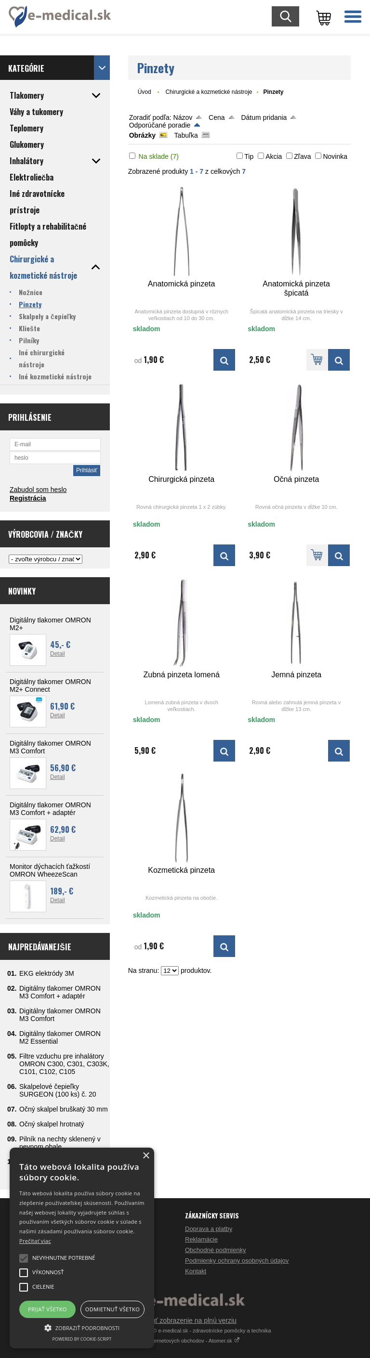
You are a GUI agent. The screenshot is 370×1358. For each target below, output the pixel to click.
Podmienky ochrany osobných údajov (237, 1260)
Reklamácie (201, 1239)
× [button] (145, 1156)
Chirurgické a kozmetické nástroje (208, 92)
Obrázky (142, 135)
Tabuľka (186, 135)
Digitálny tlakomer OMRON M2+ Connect (50, 685)
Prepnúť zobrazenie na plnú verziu (185, 1320)
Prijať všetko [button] (47, 1309)
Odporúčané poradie (160, 125)
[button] (82, 1327)
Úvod (144, 92)
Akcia (273, 156)
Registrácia (28, 498)
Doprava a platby (208, 1228)
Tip (248, 156)
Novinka (335, 156)
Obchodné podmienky (215, 1250)
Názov (183, 117)
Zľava (302, 156)
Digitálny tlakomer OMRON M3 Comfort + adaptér (50, 808)
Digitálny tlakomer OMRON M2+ (50, 624)
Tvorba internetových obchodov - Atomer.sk (185, 1341)
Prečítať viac (35, 1240)
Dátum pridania (264, 117)
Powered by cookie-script (82, 1339)
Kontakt (195, 1271)
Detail (57, 653)
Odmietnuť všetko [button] (112, 1309)
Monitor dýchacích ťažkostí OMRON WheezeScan (50, 870)
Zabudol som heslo (38, 489)
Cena (217, 117)
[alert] (82, 1248)
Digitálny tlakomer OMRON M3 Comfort (50, 747)
